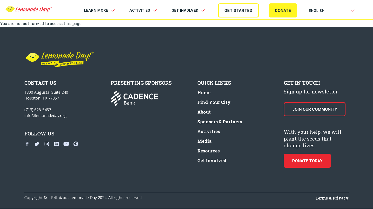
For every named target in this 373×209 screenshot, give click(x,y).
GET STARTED (238, 10)
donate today (307, 160)
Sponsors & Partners (219, 122)
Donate (283, 10)
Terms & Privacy (332, 198)
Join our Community (314, 109)
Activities (208, 131)
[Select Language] (331, 11)
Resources (208, 151)
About (204, 112)
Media (204, 141)
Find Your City (214, 102)
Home (203, 92)
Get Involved (212, 160)
